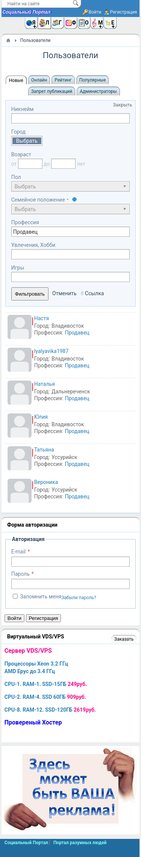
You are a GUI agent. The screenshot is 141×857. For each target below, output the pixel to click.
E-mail (18, 552)
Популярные (92, 80)
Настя (41, 318)
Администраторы (98, 91)
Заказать (123, 639)
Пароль (20, 574)
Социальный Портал (27, 12)
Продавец (77, 333)
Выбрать (27, 141)
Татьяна (44, 450)
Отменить (64, 293)
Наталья (44, 384)
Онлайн (39, 80)
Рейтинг (63, 80)
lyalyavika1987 (51, 351)
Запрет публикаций (51, 91)
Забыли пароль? (78, 597)
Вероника (46, 482)
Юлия (41, 417)
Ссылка (94, 293)
